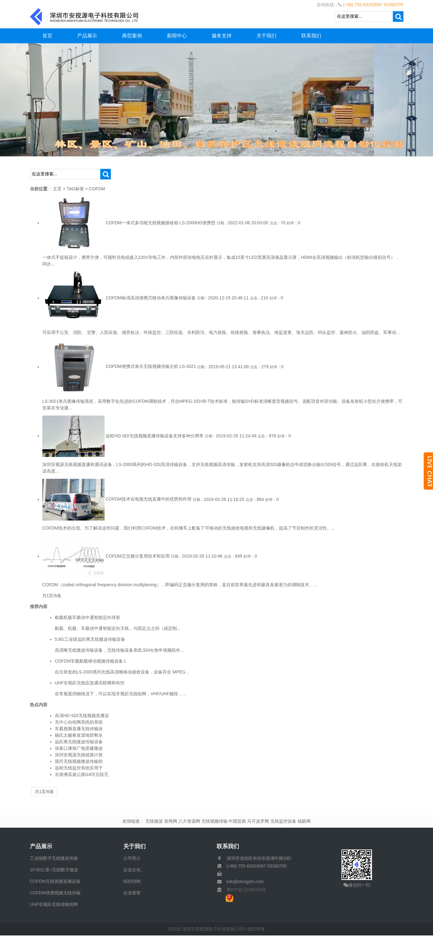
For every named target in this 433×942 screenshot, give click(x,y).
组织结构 (132, 881)
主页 (57, 188)
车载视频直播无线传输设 (79, 728)
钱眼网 (304, 821)
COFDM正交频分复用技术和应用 (137, 556)
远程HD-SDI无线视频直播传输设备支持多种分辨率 (154, 435)
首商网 (170, 821)
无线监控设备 (283, 821)
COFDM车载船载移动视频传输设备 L (91, 661)
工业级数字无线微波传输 (54, 858)
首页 (47, 35)
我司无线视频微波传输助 (79, 761)
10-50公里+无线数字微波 (54, 869)
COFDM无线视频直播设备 (55, 881)
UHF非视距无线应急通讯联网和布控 (90, 682)
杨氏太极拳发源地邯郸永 (79, 735)
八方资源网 (189, 821)
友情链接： (133, 821)
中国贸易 (237, 821)
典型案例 (132, 35)
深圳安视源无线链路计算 (79, 754)
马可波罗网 (258, 821)
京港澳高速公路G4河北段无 (82, 774)
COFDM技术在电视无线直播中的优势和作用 (148, 499)
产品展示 (87, 35)
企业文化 (132, 869)
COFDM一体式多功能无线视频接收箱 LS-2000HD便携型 (160, 222)
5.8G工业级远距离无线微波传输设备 (90, 639)
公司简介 (132, 858)
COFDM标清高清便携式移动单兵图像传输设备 (150, 297)
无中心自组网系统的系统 (79, 722)
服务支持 (222, 35)
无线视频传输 (214, 821)
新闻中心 (177, 35)
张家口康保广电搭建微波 (79, 748)
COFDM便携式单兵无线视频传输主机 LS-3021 (151, 366)
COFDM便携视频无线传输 (55, 892)
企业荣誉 (132, 892)
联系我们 (311, 35)
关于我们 (266, 35)
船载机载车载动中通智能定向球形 (87, 617)
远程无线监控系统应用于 (79, 767)
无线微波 (154, 821)
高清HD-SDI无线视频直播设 (82, 715)
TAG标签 (75, 188)
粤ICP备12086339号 (244, 889)
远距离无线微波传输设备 (79, 741)
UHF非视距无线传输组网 (54, 904)
